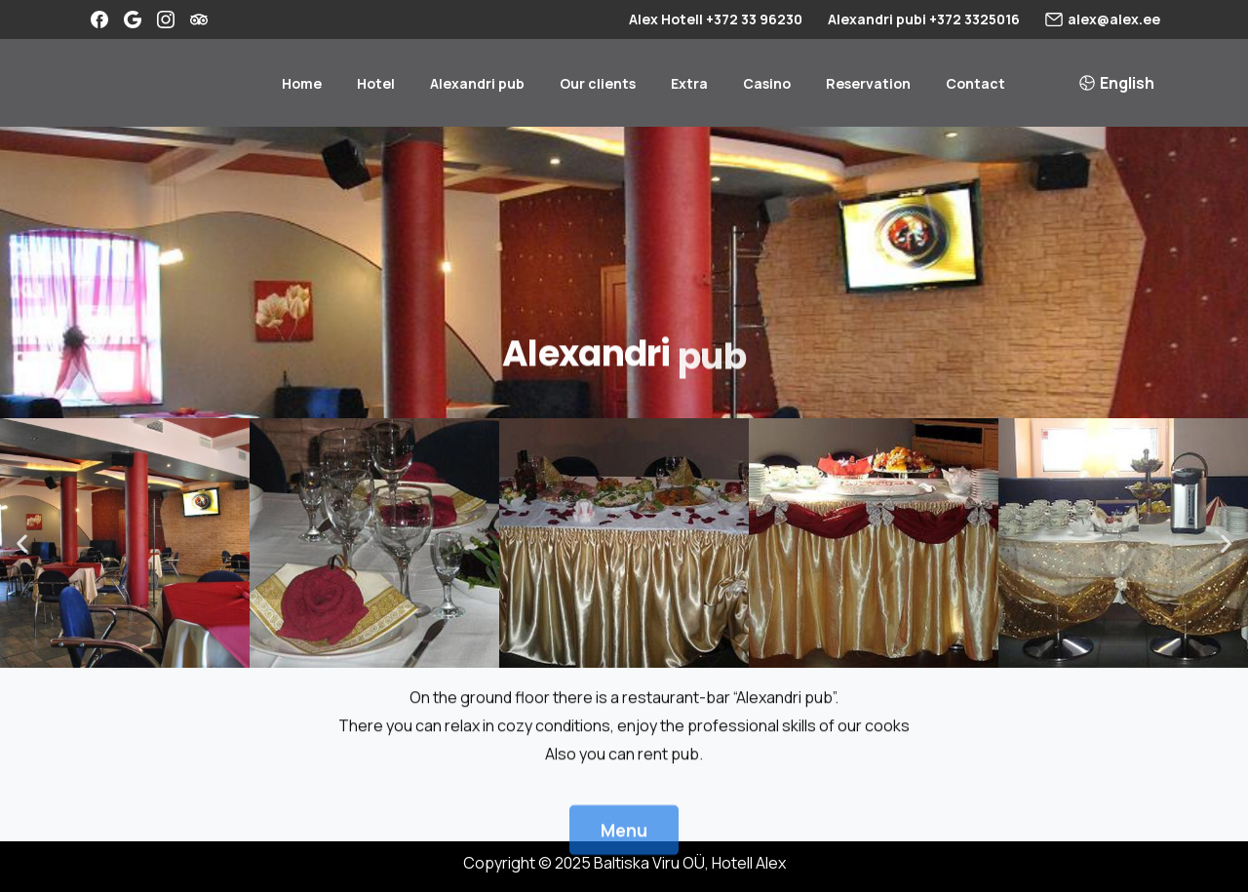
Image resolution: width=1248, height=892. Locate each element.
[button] (22, 543)
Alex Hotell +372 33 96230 (715, 19)
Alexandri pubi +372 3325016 (924, 19)
